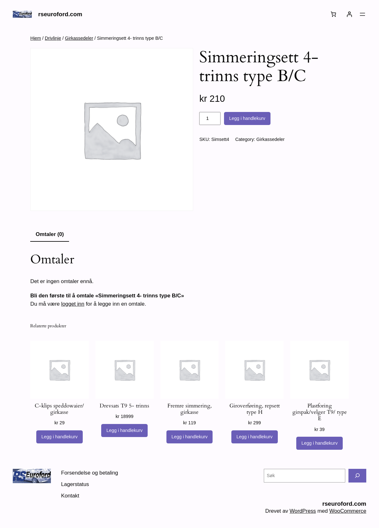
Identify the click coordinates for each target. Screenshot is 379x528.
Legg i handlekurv (247, 118)
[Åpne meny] (362, 14)
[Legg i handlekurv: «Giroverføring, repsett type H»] (254, 437)
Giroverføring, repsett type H (254, 409)
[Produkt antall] (209, 118)
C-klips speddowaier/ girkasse (59, 409)
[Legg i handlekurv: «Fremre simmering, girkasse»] (189, 437)
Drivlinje (53, 38)
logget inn (72, 304)
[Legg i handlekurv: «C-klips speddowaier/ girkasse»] (59, 437)
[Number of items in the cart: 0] (333, 14)
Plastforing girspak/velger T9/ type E (319, 412)
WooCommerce (347, 511)
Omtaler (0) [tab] (50, 234)
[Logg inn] (349, 14)
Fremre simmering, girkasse (189, 409)
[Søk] (357, 476)
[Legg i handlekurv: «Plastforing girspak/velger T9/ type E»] (319, 443)
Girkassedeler (79, 38)
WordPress (303, 511)
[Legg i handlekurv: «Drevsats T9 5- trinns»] (124, 430)
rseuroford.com (60, 14)
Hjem (35, 38)
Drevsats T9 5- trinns (124, 406)
